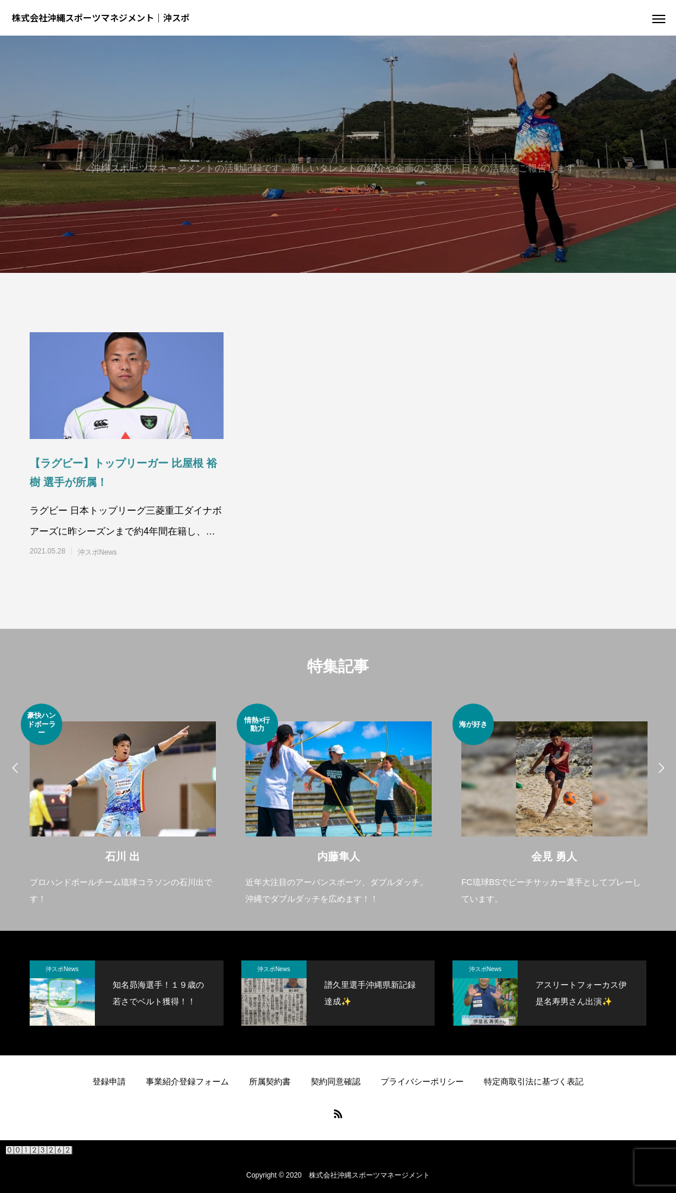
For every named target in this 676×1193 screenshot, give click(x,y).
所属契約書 (270, 1081)
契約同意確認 (336, 1081)
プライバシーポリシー (422, 1081)
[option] (123, 805)
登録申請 (109, 1081)
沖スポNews (97, 552)
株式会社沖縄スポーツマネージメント (369, 1175)
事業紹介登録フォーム (187, 1081)
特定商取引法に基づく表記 (533, 1081)
